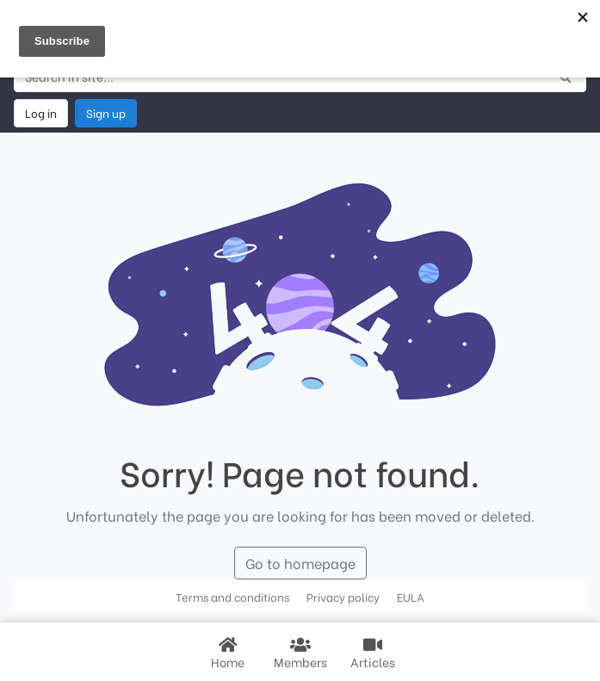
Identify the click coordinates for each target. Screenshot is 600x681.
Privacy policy (343, 596)
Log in (41, 113)
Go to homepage (300, 563)
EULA (410, 596)
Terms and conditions (232, 596)
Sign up (106, 113)
